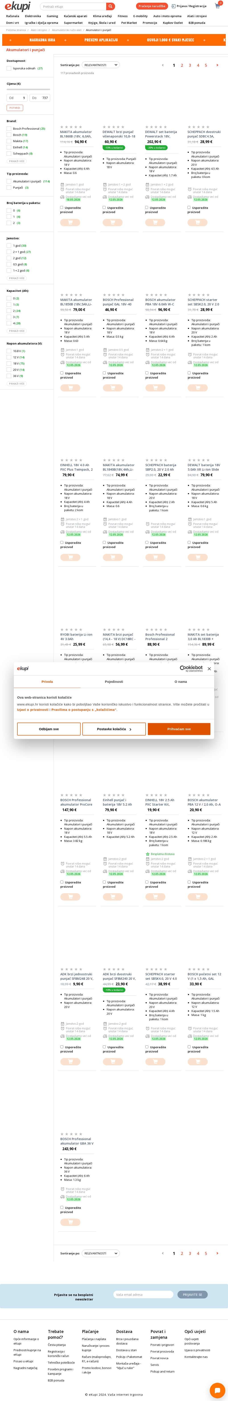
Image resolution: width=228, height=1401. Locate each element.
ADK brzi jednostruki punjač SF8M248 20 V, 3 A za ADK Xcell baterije (76, 976)
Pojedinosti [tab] (114, 681)
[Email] (143, 1294)
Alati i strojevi (197, 16)
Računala (12, 16)
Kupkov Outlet (173, 23)
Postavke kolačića (114, 729)
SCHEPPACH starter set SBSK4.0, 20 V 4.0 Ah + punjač (161, 976)
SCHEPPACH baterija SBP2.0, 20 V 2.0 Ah (160, 467)
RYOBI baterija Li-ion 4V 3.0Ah (76, 636)
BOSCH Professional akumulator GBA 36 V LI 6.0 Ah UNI (77, 1141)
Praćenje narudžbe (152, 6)
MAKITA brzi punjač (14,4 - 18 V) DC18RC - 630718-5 (119, 636)
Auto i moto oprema (167, 16)
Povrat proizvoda (162, 1351)
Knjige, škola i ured (102, 23)
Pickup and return (163, 1371)
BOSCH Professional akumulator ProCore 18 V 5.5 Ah (76, 802)
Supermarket (73, 23)
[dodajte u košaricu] (70, 222)
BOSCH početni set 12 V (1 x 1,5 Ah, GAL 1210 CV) (204, 976)
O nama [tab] (181, 681)
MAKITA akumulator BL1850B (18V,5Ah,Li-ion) (76, 302)
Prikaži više (16, 161)
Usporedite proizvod (70, 210)
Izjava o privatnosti (197, 1350)
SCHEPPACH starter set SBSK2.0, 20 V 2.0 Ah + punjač (203, 302)
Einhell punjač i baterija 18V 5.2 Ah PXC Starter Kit (117, 802)
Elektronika (33, 16)
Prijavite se (192, 1294)
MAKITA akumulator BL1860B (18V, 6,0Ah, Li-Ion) (76, 134)
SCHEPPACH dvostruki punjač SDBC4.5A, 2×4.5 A (204, 134)
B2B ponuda (197, 23)
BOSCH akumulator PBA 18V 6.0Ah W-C (160, 302)
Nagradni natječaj (25, 1368)
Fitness (123, 16)
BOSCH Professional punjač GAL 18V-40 (118, 302)
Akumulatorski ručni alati (66, 30)
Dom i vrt (12, 23)
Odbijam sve (49, 729)
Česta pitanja (57, 1345)
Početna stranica (16, 30)
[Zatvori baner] (209, 668)
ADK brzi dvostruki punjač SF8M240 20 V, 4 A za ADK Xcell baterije (119, 976)
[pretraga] (110, 6)
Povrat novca (159, 1358)
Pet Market (129, 23)
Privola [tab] (47, 681)
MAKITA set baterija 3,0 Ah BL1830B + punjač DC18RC (203, 636)
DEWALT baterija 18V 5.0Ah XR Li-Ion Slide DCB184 (204, 467)
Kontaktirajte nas (196, 1357)
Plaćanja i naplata (94, 1339)
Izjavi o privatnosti (33, 710)
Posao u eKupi (23, 1361)
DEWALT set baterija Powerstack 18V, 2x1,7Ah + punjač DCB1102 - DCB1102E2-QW (161, 134)
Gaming (52, 16)
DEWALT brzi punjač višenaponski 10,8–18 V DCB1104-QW (119, 134)
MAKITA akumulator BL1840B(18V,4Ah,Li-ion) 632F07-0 (118, 467)
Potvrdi (15, 107)
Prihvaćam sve (179, 729)
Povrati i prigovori (162, 1345)
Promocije (150, 23)
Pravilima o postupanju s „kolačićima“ (83, 710)
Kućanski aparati (75, 16)
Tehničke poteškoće (61, 1363)
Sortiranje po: (70, 65)
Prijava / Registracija (188, 6)
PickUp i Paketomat (129, 1357)
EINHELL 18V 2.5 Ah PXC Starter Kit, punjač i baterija (159, 802)
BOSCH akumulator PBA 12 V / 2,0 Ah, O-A (204, 802)
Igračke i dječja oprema (41, 23)
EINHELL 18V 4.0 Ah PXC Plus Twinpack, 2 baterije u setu (76, 467)
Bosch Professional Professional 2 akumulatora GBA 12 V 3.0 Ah (161, 636)
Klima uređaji (102, 16)
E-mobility (140, 16)
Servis (155, 1365)
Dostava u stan (126, 1350)
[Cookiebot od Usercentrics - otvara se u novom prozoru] (183, 668)
